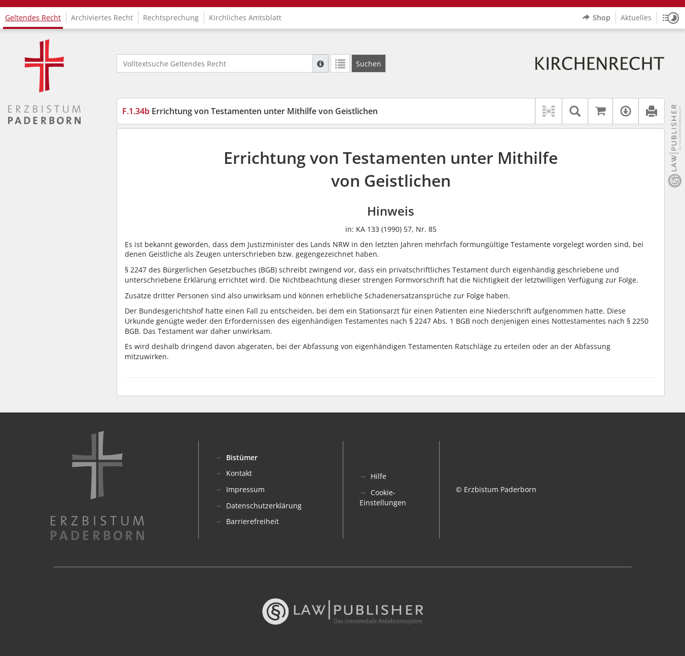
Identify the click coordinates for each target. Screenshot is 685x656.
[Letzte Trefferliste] (340, 63)
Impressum (245, 489)
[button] (671, 17)
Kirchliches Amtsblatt (245, 17)
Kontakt (239, 473)
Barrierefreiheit (252, 521)
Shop (596, 18)
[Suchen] (368, 63)
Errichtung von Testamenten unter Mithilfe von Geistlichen (250, 111)
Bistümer (242, 457)
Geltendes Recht (33, 17)
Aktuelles (636, 17)
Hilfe (378, 476)
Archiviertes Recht (102, 17)
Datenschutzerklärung (264, 505)
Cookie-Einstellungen (382, 497)
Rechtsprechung (171, 17)
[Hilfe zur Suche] (320, 63)
